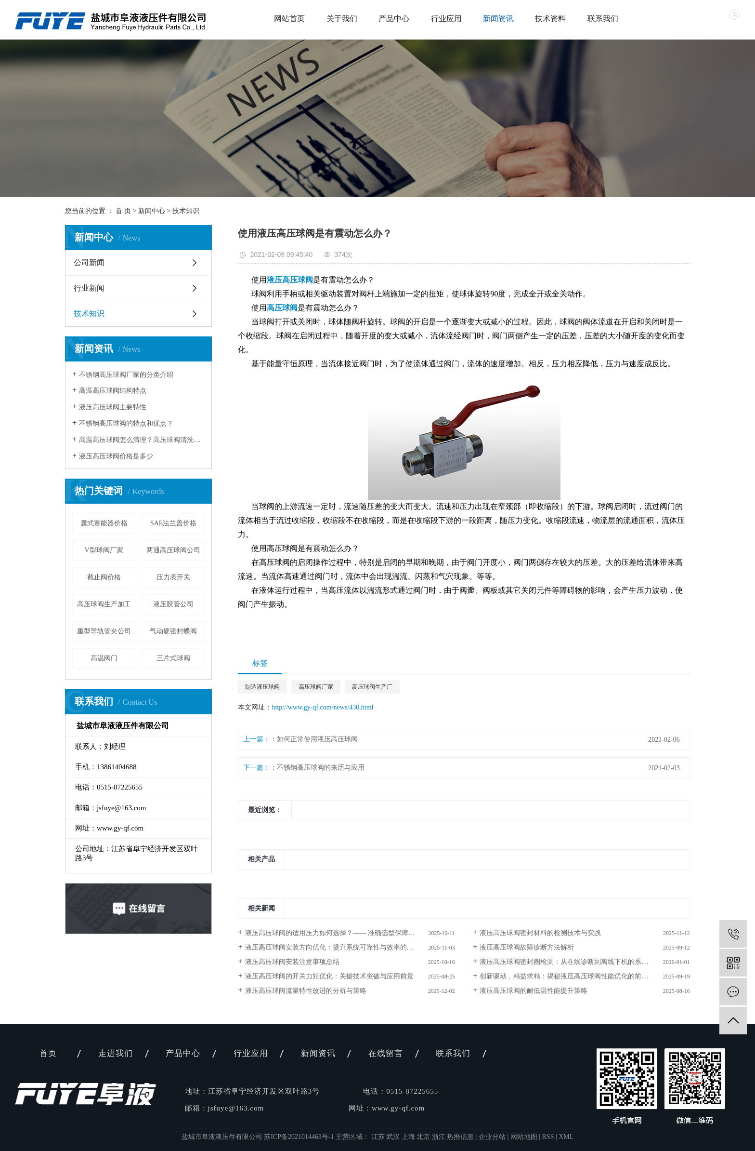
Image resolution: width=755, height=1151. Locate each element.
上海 (409, 1136)
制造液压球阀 (262, 686)
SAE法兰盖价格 (173, 523)
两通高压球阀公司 (173, 550)
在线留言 (385, 1053)
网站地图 (523, 1136)
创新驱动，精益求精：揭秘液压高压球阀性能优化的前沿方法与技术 (581, 976)
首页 (48, 1053)
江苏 (379, 1136)
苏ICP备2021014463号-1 (299, 1136)
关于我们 (341, 18)
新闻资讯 (498, 18)
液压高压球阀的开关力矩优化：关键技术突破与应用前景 (329, 976)
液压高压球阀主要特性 (112, 407)
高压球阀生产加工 (104, 604)
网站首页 (289, 18)
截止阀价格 (104, 577)
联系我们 (602, 18)
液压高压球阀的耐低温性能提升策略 (533, 990)
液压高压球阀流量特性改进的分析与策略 (305, 990)
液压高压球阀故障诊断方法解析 (527, 947)
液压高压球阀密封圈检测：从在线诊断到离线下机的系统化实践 (574, 961)
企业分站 (492, 1136)
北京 (424, 1136)
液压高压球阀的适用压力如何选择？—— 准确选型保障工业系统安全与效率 (350, 933)
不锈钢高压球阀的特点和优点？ (126, 423)
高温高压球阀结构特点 (112, 390)
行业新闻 (89, 288)
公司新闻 (89, 262)
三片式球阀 (173, 658)
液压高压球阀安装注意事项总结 (292, 961)
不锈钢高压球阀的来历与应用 (320, 767)
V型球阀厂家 (104, 550)
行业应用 (446, 18)
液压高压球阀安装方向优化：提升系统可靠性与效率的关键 (332, 947)
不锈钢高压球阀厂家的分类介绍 (126, 374)
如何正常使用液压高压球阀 (317, 739)
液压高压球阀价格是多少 (116, 456)
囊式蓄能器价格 (104, 523)
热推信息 (460, 1136)
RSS (548, 1136)
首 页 (123, 210)
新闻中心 (151, 210)
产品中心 (393, 18)
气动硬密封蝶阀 (173, 631)
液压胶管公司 (173, 604)
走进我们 (115, 1053)
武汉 (394, 1136)
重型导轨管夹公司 (104, 631)
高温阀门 (104, 658)
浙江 (439, 1136)
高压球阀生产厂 (372, 686)
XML (566, 1136)
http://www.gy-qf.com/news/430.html (322, 707)
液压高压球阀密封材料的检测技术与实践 (540, 933)
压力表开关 (173, 577)
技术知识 (185, 210)
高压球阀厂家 (316, 686)
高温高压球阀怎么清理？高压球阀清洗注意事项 (142, 439)
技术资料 (550, 18)
